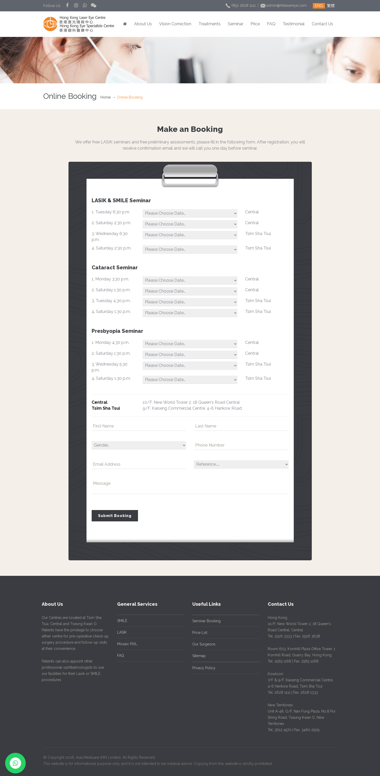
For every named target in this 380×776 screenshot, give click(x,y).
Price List (196, 632)
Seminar (235, 23)
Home (105, 97)
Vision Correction (175, 23)
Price (255, 23)
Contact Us (322, 23)
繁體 (331, 5)
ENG (319, 5)
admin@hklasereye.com (284, 5)
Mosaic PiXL (124, 644)
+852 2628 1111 (241, 5)
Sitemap (195, 656)
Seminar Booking (203, 621)
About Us (143, 23)
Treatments (209, 23)
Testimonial (294, 23)
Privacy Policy (200, 668)
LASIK (118, 632)
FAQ (271, 23)
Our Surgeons (200, 644)
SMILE (119, 621)
